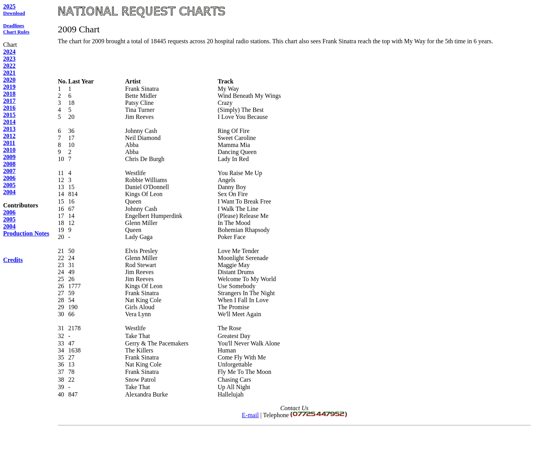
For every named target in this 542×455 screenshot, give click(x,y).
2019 (9, 86)
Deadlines (13, 25)
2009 (9, 157)
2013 (9, 129)
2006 (9, 178)
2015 (9, 115)
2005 (9, 185)
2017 (9, 100)
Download (14, 13)
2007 (9, 171)
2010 (9, 150)
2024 (9, 51)
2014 (9, 122)
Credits (13, 260)
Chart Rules (16, 32)
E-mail (250, 415)
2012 (9, 136)
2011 (9, 143)
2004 (9, 192)
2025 (9, 6)
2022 (9, 65)
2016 (9, 107)
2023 (9, 58)
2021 (9, 72)
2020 (9, 79)
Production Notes (26, 233)
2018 (9, 93)
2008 (9, 164)
